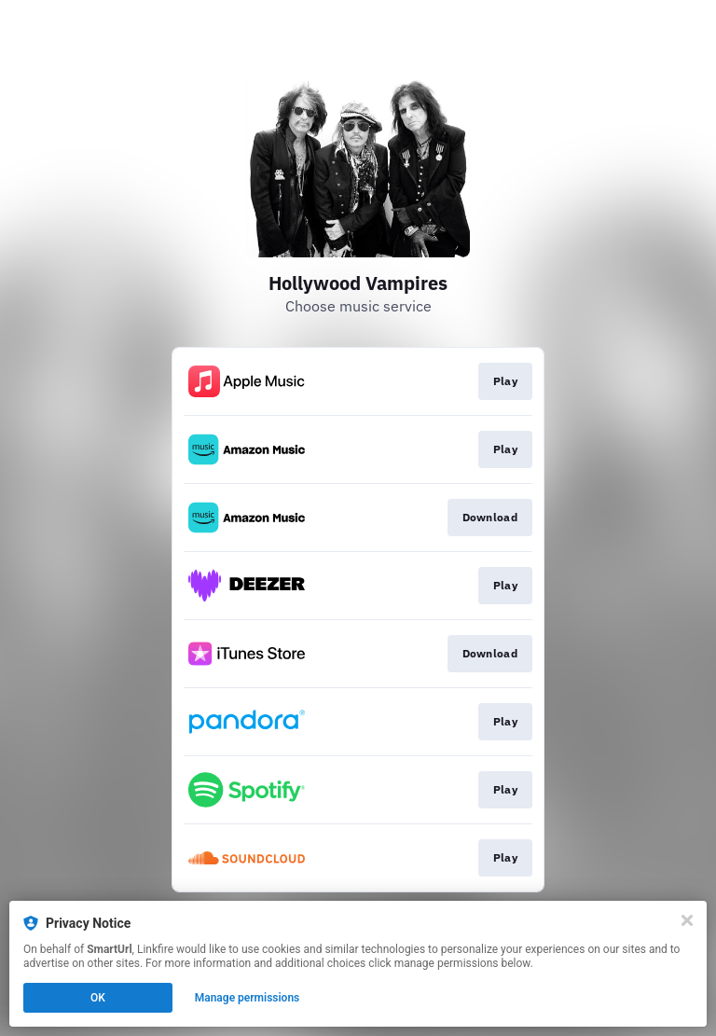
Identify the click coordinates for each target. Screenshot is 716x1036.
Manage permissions (247, 997)
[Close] (687, 920)
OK (97, 997)
